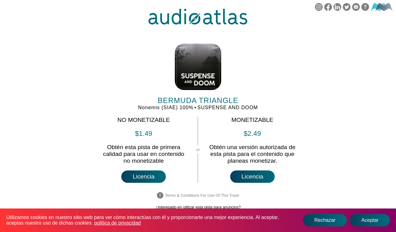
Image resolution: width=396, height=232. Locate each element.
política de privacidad (117, 223)
